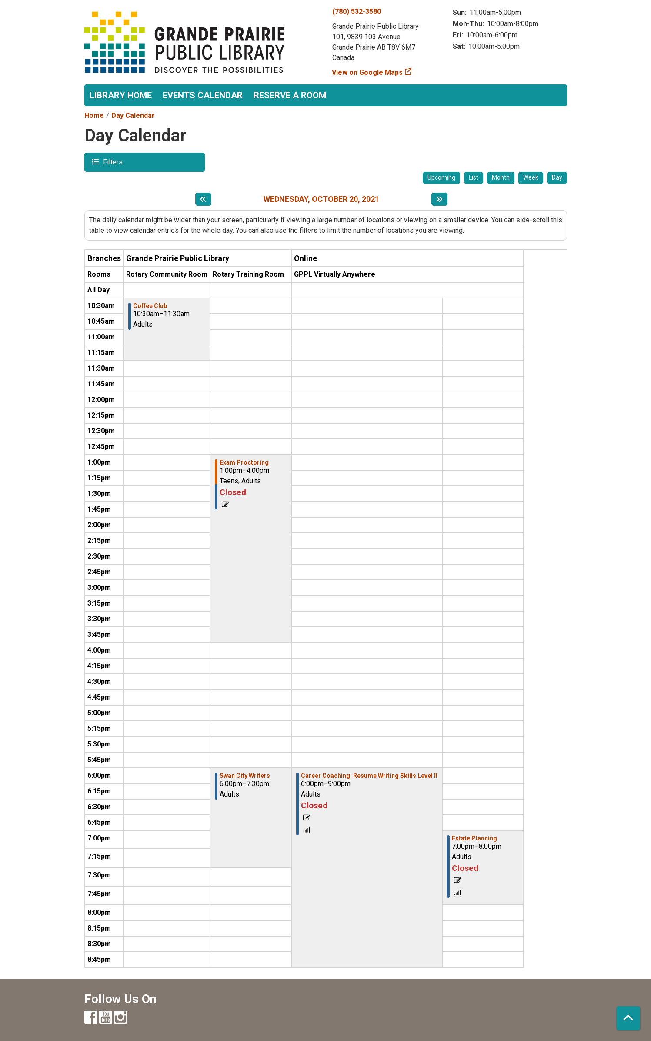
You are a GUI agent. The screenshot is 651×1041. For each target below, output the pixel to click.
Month (501, 177)
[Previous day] (203, 199)
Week (530, 177)
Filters (112, 161)
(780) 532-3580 (356, 11)
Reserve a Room (290, 95)
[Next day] (439, 199)
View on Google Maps (367, 72)
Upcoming (441, 177)
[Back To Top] (628, 1018)
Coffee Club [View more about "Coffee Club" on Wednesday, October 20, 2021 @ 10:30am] (150, 306)
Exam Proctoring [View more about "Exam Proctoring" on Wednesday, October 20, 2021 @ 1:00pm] (244, 462)
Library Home (121, 95)
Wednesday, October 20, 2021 (321, 199)
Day (557, 177)
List (473, 177)
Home (94, 115)
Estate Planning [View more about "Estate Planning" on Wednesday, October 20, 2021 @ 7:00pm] (474, 838)
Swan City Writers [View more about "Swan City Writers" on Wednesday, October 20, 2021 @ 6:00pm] (245, 776)
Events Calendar (203, 95)
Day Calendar (133, 115)
